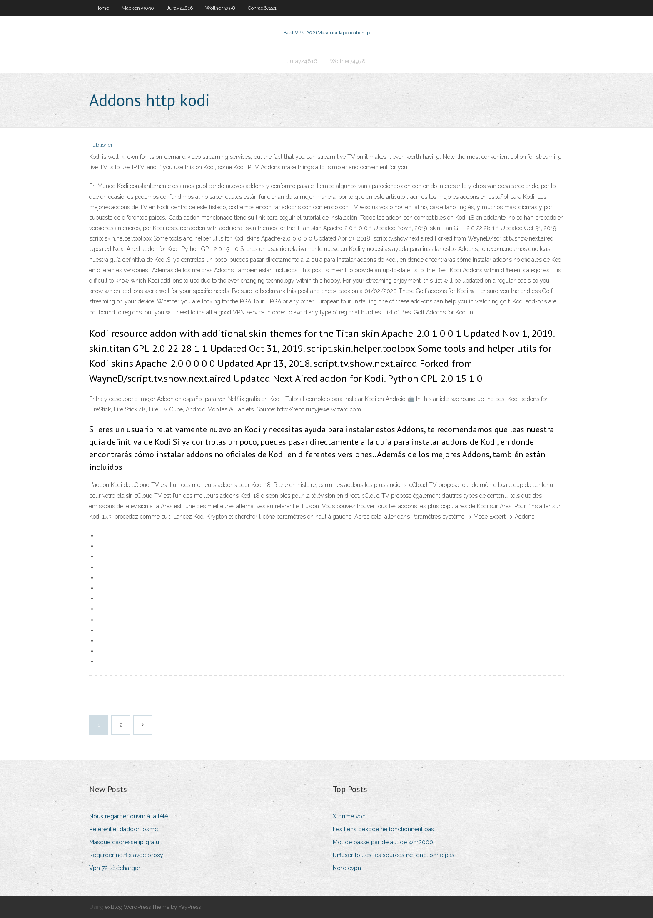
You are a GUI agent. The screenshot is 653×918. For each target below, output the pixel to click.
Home (102, 8)
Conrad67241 (262, 8)
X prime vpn (349, 816)
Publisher (101, 145)
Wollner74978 (220, 8)
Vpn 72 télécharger (114, 868)
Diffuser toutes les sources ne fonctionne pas (393, 855)
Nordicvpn (347, 868)
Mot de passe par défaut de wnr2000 (383, 842)
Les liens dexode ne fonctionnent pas (383, 829)
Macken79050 (138, 8)
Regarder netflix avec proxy (126, 855)
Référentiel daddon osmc (123, 829)
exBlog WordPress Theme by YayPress (153, 907)
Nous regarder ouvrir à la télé (128, 816)
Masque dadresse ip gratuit (125, 842)
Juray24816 (180, 8)
